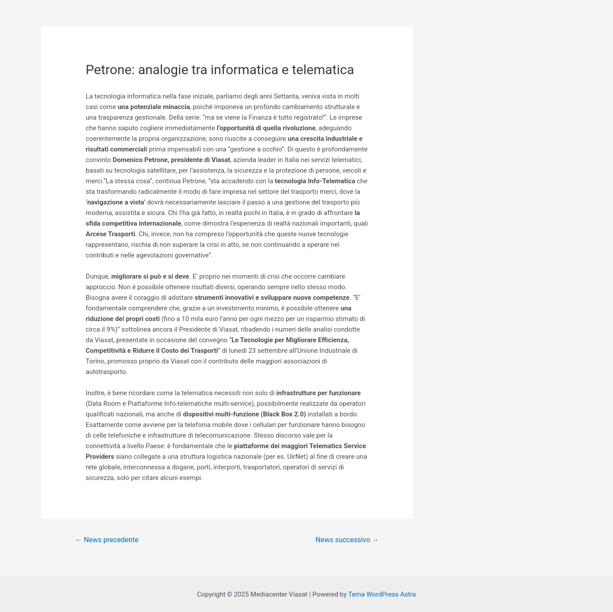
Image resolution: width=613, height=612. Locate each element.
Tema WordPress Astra (382, 594)
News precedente (107, 540)
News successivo (347, 540)
